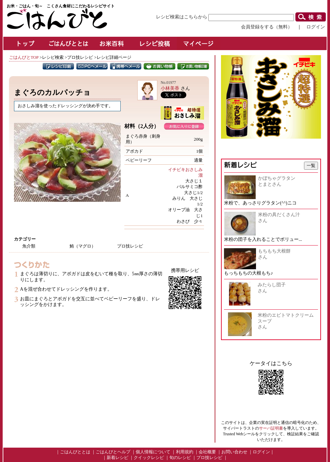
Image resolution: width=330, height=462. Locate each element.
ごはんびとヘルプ (113, 452)
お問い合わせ (234, 452)
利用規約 (184, 452)
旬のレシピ (180, 457)
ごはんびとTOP (23, 57)
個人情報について (153, 452)
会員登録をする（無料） (266, 26)
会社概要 (207, 452)
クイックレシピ (149, 457)
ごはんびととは (75, 452)
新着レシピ (117, 457)
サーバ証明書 (271, 428)
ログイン (315, 26)
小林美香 (170, 88)
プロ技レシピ (209, 457)
